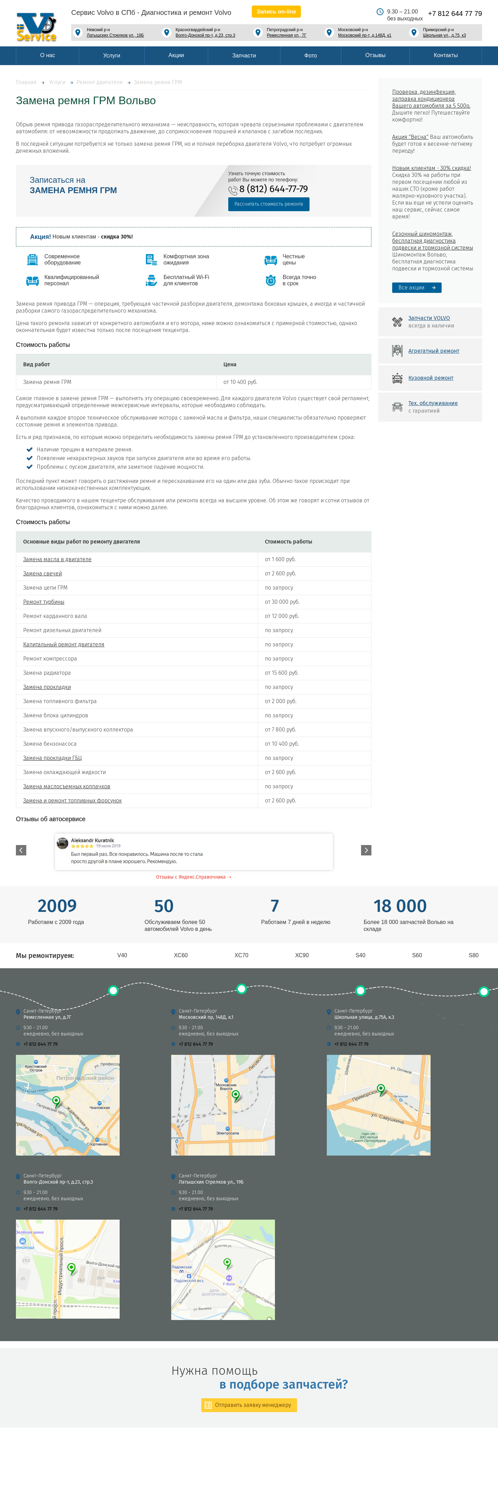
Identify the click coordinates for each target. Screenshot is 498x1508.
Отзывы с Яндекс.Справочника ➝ (193, 877)
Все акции (411, 287)
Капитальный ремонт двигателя (63, 644)
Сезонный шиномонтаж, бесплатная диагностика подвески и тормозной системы (432, 241)
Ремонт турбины (43, 602)
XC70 (241, 955)
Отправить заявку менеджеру (253, 1405)
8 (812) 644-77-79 (273, 189)
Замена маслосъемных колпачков (66, 786)
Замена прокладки (47, 687)
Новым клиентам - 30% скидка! (431, 168)
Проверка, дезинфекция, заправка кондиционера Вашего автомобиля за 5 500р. (431, 99)
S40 (360, 955)
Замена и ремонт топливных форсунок (72, 800)
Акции (176, 55)
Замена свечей (42, 573)
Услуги (111, 56)
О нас (47, 55)
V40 (122, 955)
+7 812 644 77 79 (455, 13)
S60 (417, 955)
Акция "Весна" (410, 137)
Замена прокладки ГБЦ (52, 758)
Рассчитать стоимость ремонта (268, 204)
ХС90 (302, 955)
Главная (26, 82)
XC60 (181, 955)
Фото (310, 56)
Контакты (446, 55)
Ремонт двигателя (99, 82)
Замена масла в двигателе (57, 559)
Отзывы (375, 55)
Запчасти (244, 56)
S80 (474, 955)
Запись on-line (276, 12)
